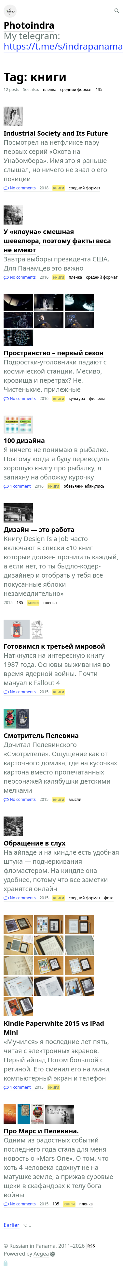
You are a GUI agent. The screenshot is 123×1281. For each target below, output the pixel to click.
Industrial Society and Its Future (56, 133)
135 (99, 89)
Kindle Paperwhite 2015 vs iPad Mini (54, 1028)
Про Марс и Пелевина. (41, 1130)
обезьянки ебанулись (84, 486)
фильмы (97, 398)
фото (108, 898)
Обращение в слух (34, 843)
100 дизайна (24, 440)
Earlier (11, 1225)
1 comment (17, 486)
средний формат (76, 89)
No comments (19, 188)
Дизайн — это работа (39, 529)
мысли (75, 799)
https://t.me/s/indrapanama (63, 46)
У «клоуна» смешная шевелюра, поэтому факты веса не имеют (57, 240)
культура (77, 398)
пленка (49, 89)
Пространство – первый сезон (53, 352)
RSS (91, 1246)
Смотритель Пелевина (41, 735)
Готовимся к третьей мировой (54, 646)
